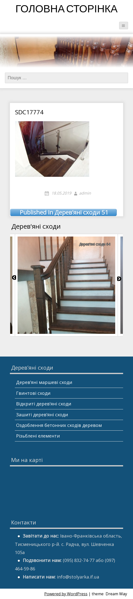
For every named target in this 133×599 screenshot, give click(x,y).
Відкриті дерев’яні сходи (43, 404)
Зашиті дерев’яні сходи (42, 415)
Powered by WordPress (66, 594)
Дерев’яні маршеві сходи (44, 382)
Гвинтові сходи (33, 393)
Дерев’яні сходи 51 (64, 212)
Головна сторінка (66, 9)
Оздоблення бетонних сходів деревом (59, 425)
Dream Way (116, 594)
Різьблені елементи (38, 436)
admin (85, 193)
